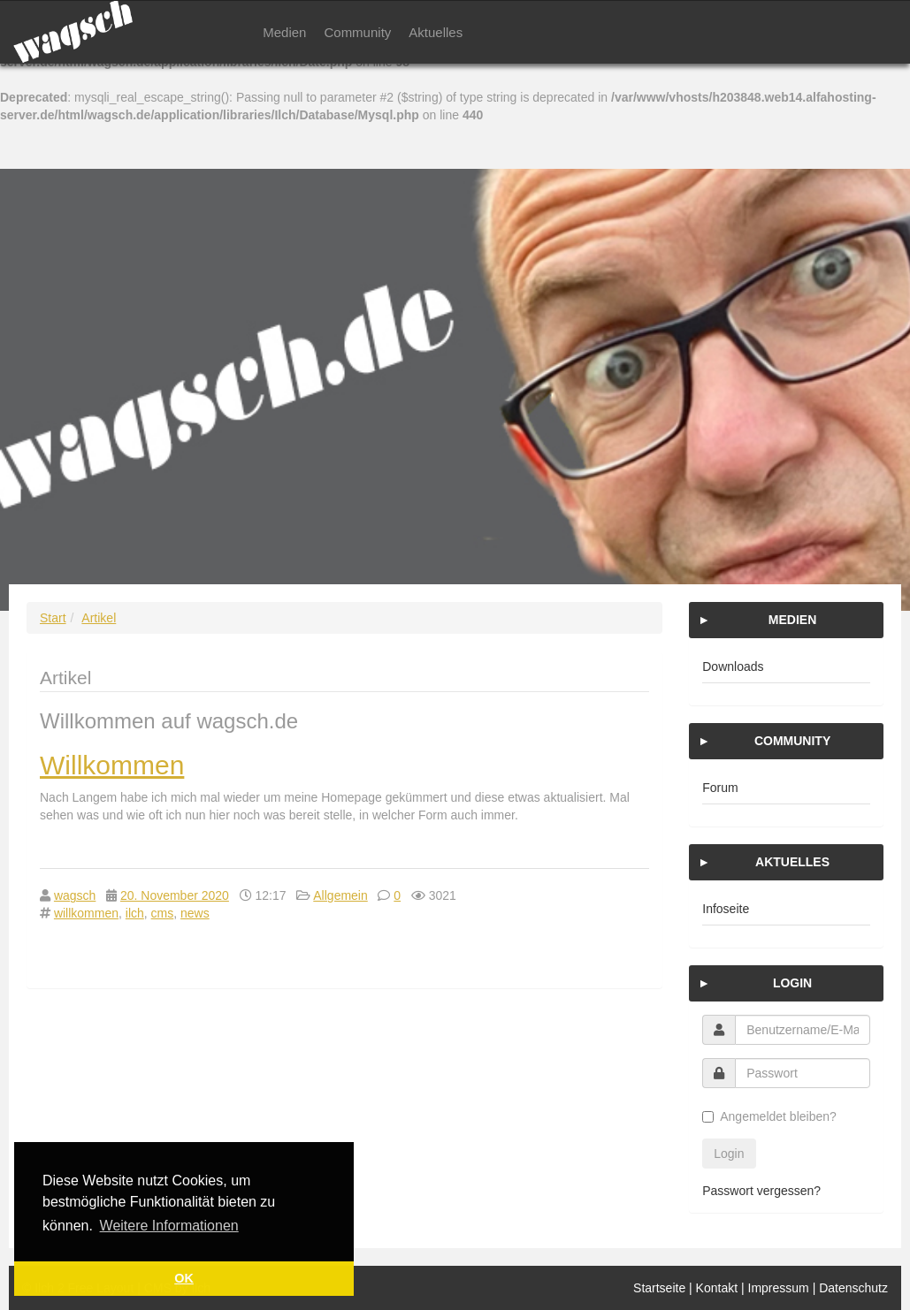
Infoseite (725, 909)
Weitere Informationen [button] (169, 1225)
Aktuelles (436, 32)
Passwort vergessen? (761, 1191)
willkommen (86, 913)
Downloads (732, 666)
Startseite (659, 1288)
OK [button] (184, 1278)
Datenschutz (853, 1288)
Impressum (778, 1288)
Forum (720, 788)
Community (357, 32)
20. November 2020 (174, 895)
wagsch (75, 895)
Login (729, 1153)
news (195, 913)
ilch (135, 913)
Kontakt (717, 1288)
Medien (284, 32)
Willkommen (112, 765)
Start (53, 618)
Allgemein (340, 895)
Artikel (98, 618)
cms (162, 913)
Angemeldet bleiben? (769, 1116)
